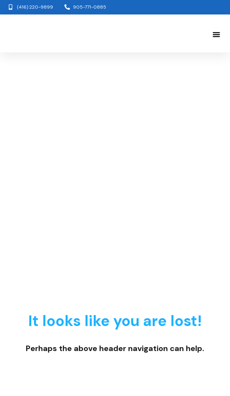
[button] (216, 34)
